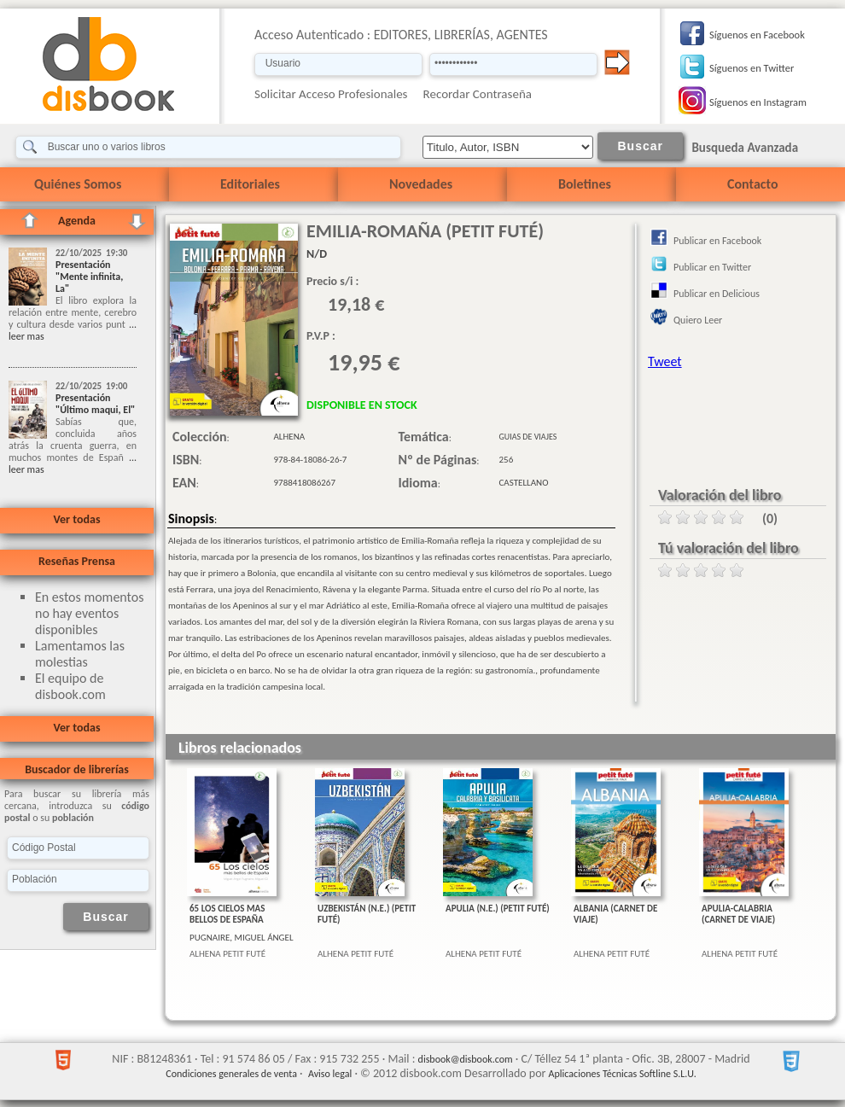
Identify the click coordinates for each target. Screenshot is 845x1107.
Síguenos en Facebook (757, 34)
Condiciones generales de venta (231, 1074)
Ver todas (76, 519)
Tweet (665, 361)
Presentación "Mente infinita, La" (89, 276)
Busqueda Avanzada (744, 147)
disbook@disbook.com (465, 1059)
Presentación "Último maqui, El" (95, 404)
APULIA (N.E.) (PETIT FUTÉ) (498, 908)
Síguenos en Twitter (751, 67)
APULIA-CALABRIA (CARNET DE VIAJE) (738, 914)
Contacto (752, 184)
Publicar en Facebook (717, 241)
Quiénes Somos (77, 184)
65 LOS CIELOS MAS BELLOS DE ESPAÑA (227, 914)
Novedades (420, 184)
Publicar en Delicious (716, 294)
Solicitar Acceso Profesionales (331, 94)
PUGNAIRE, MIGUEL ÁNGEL (241, 937)
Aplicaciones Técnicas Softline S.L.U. (622, 1074)
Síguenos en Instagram (758, 102)
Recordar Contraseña (477, 94)
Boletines (584, 184)
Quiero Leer (697, 320)
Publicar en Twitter (712, 267)
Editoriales (250, 184)
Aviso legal (330, 1074)
